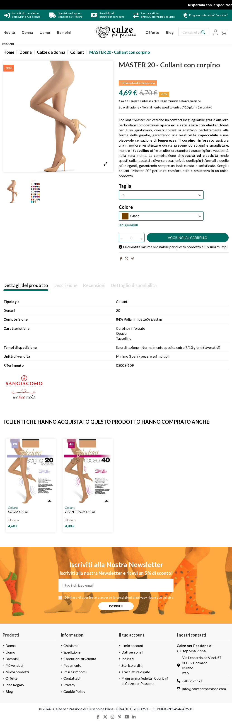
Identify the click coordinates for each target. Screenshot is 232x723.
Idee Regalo (14, 685)
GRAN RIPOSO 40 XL (80, 512)
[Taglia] (161, 194)
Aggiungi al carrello (187, 238)
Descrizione (65, 285)
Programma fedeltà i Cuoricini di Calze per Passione (144, 680)
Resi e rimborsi (75, 672)
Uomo (10, 652)
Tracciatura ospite (135, 672)
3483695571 (192, 681)
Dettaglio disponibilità (134, 285)
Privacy (69, 685)
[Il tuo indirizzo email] (116, 585)
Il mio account (132, 645)
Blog (9, 691)
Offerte (11, 678)
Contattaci (71, 678)
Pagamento (72, 665)
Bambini (12, 659)
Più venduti (14, 665)
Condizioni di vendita (79, 659)
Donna (10, 645)
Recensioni (94, 285)
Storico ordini (132, 665)
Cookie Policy (74, 691)
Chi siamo (71, 645)
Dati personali (132, 652)
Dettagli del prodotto (25, 285)
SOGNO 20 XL (18, 512)
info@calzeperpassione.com (204, 688)
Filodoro (13, 520)
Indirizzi (127, 659)
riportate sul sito (160, 597)
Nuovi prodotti (17, 672)
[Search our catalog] (203, 32)
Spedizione (71, 652)
